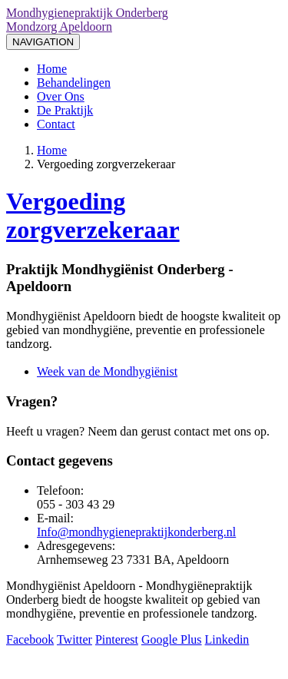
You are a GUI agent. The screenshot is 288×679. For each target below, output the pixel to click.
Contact (56, 124)
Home (52, 68)
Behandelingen (74, 82)
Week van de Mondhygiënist (107, 371)
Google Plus (171, 639)
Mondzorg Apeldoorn (59, 26)
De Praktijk (65, 110)
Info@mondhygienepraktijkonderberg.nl (136, 531)
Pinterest (116, 639)
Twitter (74, 639)
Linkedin (227, 639)
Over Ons (60, 96)
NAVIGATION (43, 42)
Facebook (30, 639)
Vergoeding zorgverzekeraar (93, 215)
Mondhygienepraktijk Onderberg (87, 12)
